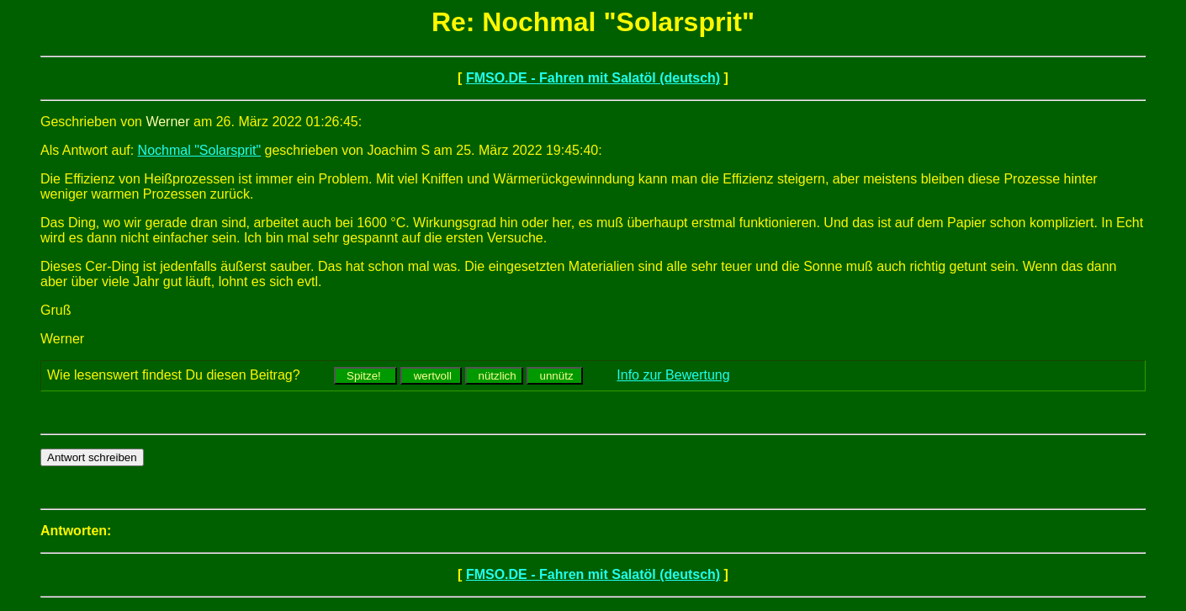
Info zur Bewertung (673, 375)
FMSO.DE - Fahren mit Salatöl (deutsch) (593, 78)
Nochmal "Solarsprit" (200, 150)
